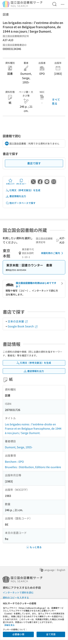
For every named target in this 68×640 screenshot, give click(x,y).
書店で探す (34, 163)
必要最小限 (18, 634)
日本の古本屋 (18, 321)
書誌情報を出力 (16, 196)
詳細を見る (9, 625)
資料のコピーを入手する (16, 597)
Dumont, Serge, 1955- (19, 447)
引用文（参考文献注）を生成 (23, 190)
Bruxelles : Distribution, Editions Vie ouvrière (33, 467)
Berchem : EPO (14, 461)
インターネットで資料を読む (18, 592)
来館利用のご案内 (52, 253)
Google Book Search (23, 326)
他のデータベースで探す (21, 203)
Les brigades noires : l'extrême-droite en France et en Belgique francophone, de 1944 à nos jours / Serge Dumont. (33, 428)
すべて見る (56, 101)
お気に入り (10, 181)
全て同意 (51, 634)
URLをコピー (21, 181)
